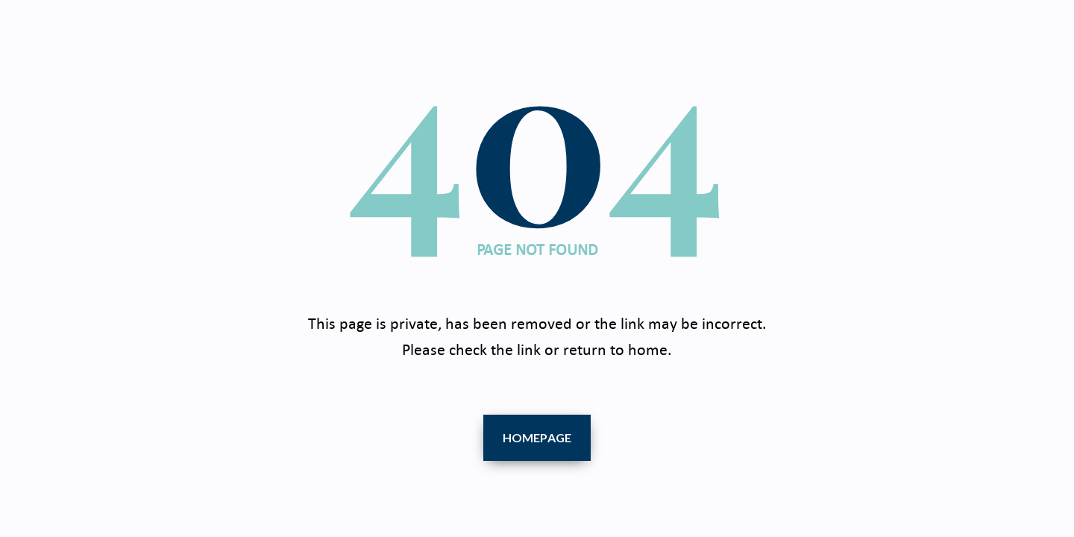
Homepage (537, 437)
